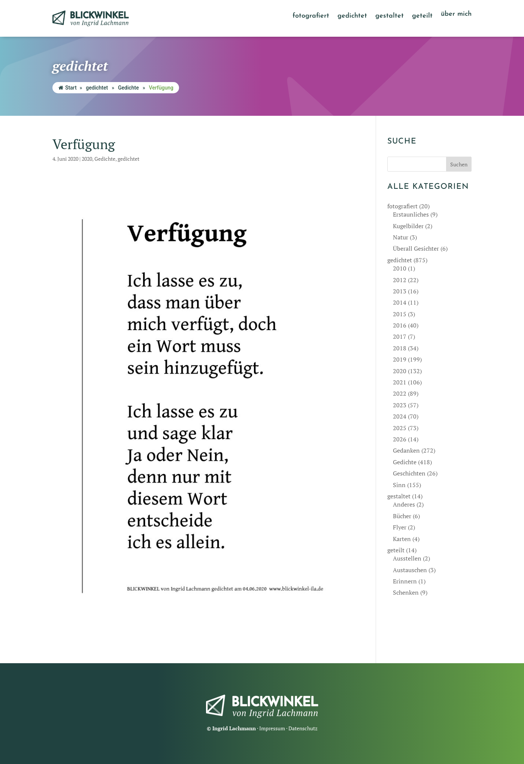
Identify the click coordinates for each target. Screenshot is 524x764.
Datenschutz (303, 728)
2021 (399, 382)
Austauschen (410, 570)
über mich (456, 15)
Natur (400, 237)
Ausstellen (407, 558)
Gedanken (406, 450)
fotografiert (311, 16)
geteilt (422, 16)
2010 (399, 268)
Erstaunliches (411, 214)
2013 (399, 291)
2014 (399, 302)
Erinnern (405, 581)
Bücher (402, 516)
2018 (399, 348)
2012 (399, 280)
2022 (399, 393)
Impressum (272, 728)
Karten (402, 539)
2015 (399, 314)
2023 (399, 405)
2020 (87, 158)
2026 (399, 439)
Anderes (404, 504)
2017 (399, 336)
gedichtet (352, 16)
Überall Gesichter (416, 248)
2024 (399, 416)
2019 (399, 359)
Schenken (406, 592)
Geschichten (409, 473)
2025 (399, 428)
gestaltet (389, 16)
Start (67, 88)
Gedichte (128, 88)
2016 (399, 325)
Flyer (399, 527)
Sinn (399, 485)
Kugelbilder (408, 226)
